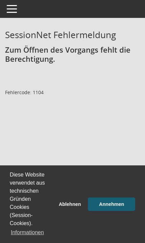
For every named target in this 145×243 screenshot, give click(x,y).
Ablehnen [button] (70, 204)
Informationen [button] (27, 232)
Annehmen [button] (111, 204)
